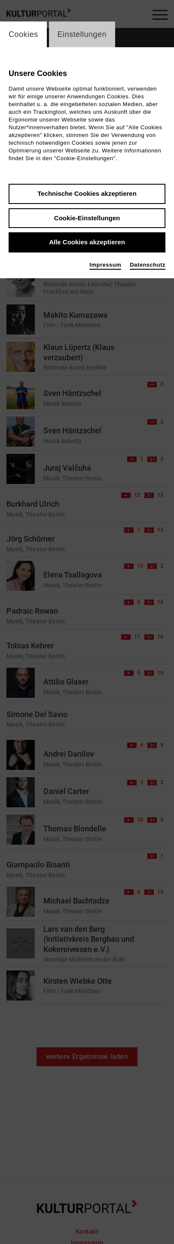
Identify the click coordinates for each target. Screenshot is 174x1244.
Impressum (105, 265)
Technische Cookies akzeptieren (87, 193)
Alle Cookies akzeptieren (87, 242)
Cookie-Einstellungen (87, 218)
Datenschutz (147, 265)
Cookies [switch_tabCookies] (23, 34)
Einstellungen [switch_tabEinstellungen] (82, 34)
